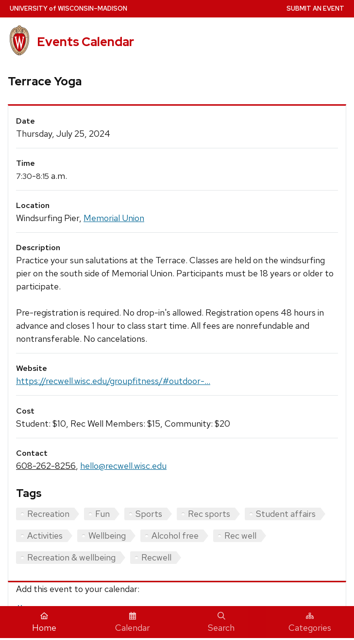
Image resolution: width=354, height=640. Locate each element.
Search (221, 622)
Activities (45, 535)
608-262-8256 (46, 465)
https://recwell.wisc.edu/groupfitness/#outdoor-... (113, 380)
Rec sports (209, 513)
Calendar (132, 622)
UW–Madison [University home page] (68, 8)
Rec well (240, 535)
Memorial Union (114, 218)
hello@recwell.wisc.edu (123, 465)
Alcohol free (175, 535)
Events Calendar (85, 41)
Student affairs (286, 513)
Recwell (156, 557)
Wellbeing (107, 535)
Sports (148, 513)
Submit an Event (315, 8)
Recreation (48, 513)
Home (44, 622)
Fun (102, 513)
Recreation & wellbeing (71, 557)
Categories (309, 622)
